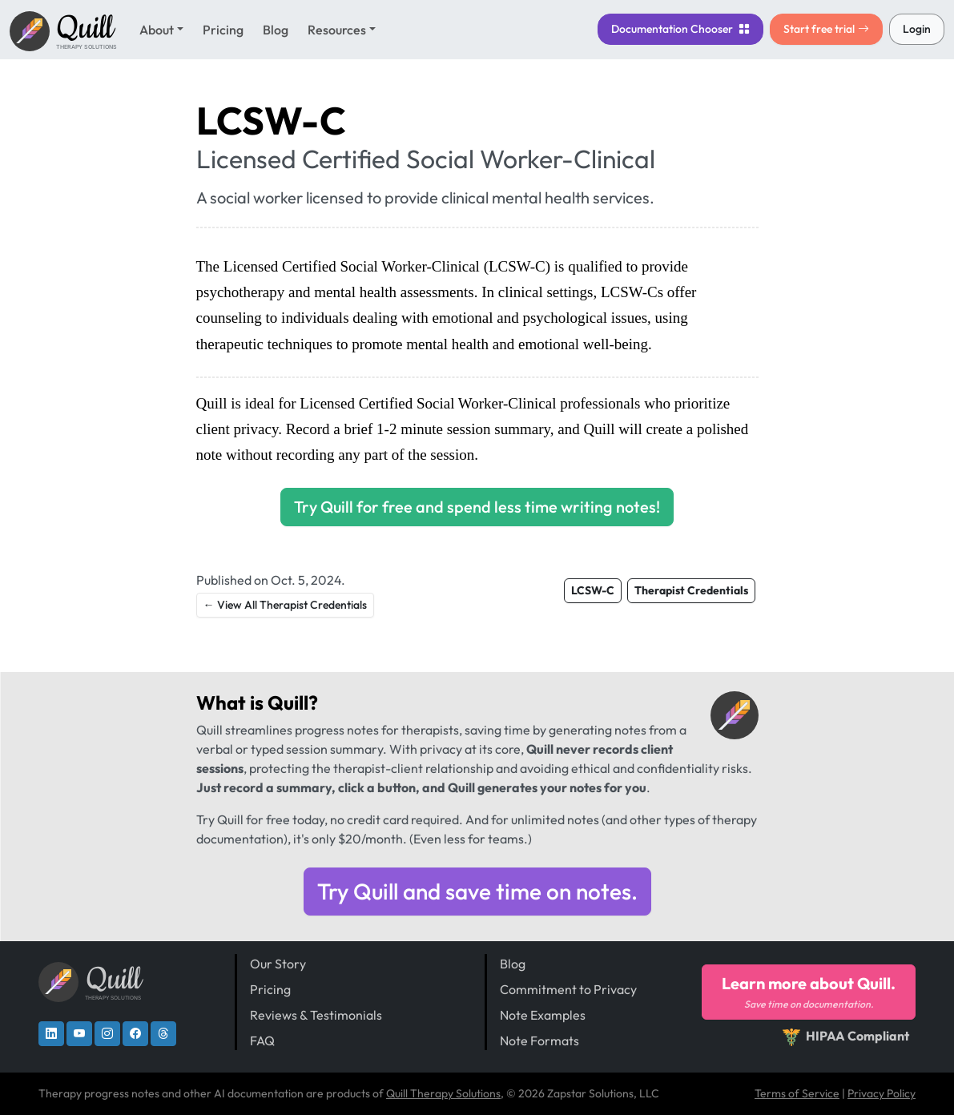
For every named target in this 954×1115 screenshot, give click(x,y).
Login (917, 29)
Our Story (278, 964)
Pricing (223, 30)
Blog (275, 30)
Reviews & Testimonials (316, 1015)
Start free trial (826, 29)
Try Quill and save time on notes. (477, 891)
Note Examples (543, 1015)
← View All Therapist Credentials (285, 605)
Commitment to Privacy (568, 989)
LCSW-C (592, 590)
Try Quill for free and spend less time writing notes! (477, 507)
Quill (288, 702)
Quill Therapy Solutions (443, 1093)
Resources (337, 30)
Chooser (680, 29)
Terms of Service (797, 1093)
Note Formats (539, 1040)
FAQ (262, 1040)
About (156, 30)
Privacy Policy (881, 1093)
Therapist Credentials (691, 590)
